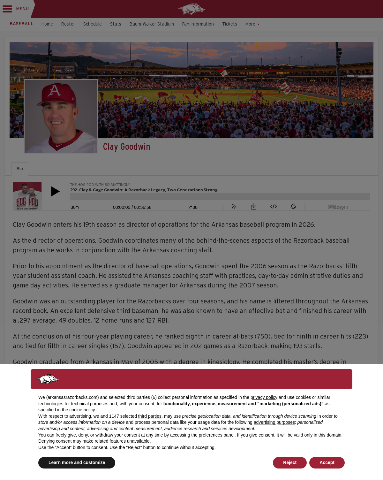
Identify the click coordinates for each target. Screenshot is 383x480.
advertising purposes (274, 422)
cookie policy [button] (81, 409)
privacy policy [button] (264, 397)
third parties (149, 416)
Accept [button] (326, 462)
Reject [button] (290, 462)
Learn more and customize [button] (77, 462)
